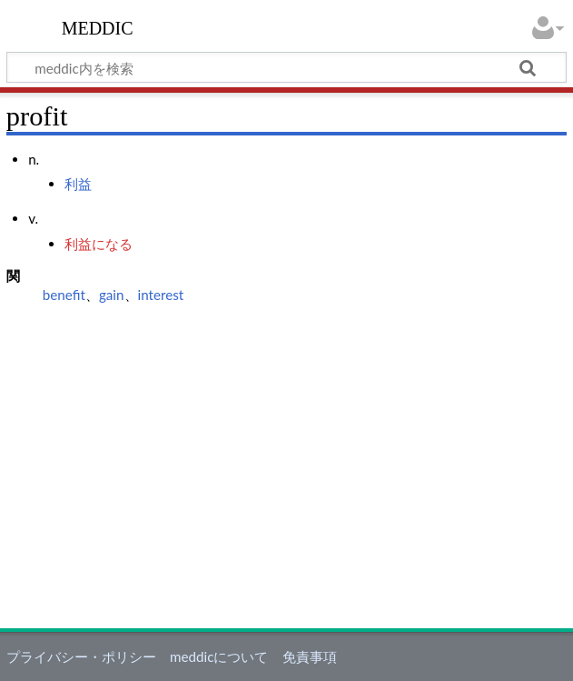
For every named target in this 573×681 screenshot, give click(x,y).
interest (161, 294)
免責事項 (309, 656)
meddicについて (219, 656)
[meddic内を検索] (286, 67)
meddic (97, 26)
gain (111, 294)
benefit (64, 294)
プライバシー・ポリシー (81, 656)
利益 (78, 183)
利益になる (98, 243)
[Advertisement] (286, 446)
